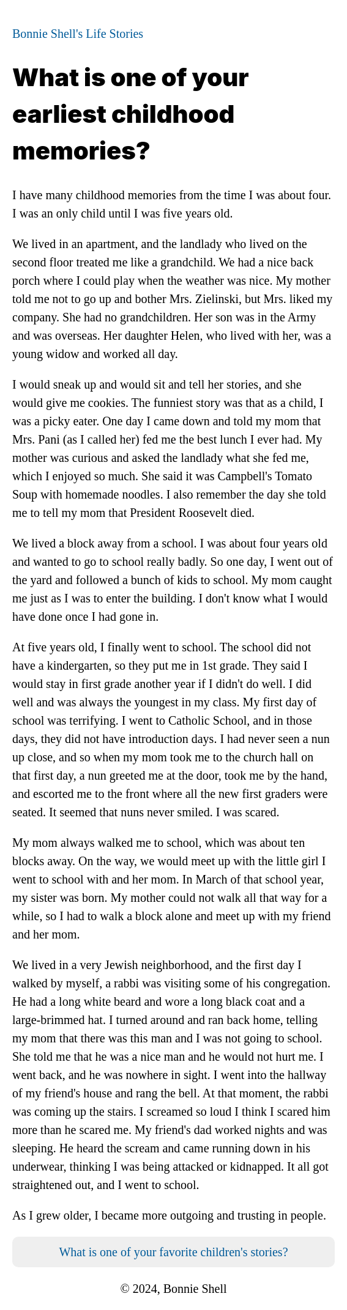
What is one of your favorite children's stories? (173, 1252)
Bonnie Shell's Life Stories (77, 33)
